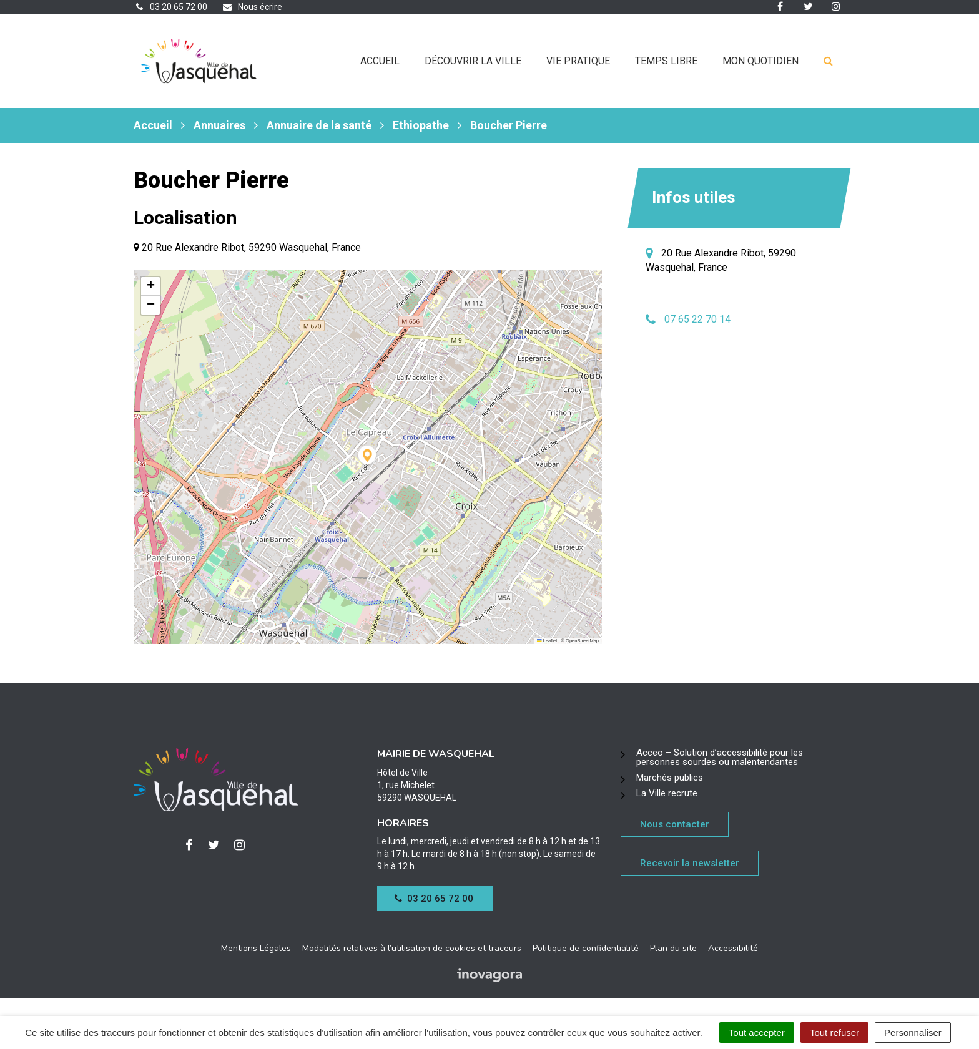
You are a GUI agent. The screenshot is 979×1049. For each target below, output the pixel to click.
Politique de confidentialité (586, 948)
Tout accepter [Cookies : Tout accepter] (757, 1032)
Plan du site (673, 948)
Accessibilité (733, 948)
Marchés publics (669, 777)
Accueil (380, 61)
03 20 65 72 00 (434, 898)
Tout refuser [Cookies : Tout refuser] (834, 1032)
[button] (368, 457)
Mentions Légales (256, 948)
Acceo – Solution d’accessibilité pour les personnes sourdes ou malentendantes (719, 757)
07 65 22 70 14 (697, 319)
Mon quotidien (760, 61)
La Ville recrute (666, 793)
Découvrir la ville (473, 61)
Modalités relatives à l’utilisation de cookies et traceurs (411, 948)
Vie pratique (578, 61)
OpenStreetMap (582, 640)
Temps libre (666, 61)
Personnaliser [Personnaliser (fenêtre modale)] (913, 1032)
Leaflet (547, 640)
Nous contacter (674, 824)
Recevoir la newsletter (689, 863)
